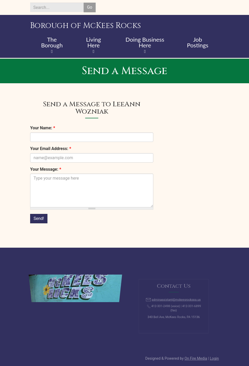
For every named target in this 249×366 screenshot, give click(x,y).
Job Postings (197, 43)
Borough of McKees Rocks (85, 25)
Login (214, 358)
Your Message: (45, 169)
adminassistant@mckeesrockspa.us (176, 301)
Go (89, 7)
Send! (39, 218)
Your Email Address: (50, 148)
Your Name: (42, 127)
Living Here (93, 43)
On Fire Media (196, 358)
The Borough (52, 43)
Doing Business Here (145, 43)
